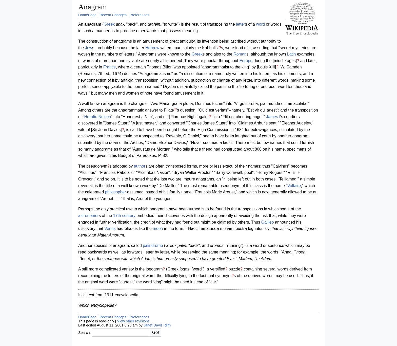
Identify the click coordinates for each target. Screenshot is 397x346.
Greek (109, 24)
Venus (109, 228)
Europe (246, 61)
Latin (291, 54)
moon (158, 228)
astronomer (88, 215)
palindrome (153, 245)
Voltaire (294, 186)
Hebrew (152, 48)
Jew (88, 48)
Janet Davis (153, 325)
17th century (124, 215)
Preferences (139, 15)
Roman (240, 54)
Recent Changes (113, 15)
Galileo (267, 222)
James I (273, 117)
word (260, 24)
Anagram (92, 7)
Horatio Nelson (97, 117)
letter (240, 24)
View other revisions (133, 321)
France (109, 67)
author (139, 166)
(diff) (167, 325)
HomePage (87, 15)
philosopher (115, 192)
